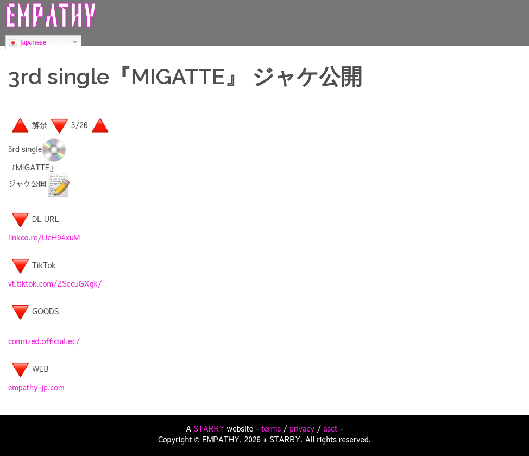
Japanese (27, 42)
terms (271, 428)
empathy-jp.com (36, 387)
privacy (301, 428)
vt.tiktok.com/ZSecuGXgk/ (55, 283)
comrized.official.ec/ (44, 340)
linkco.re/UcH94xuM (44, 237)
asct (330, 428)
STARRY (209, 428)
